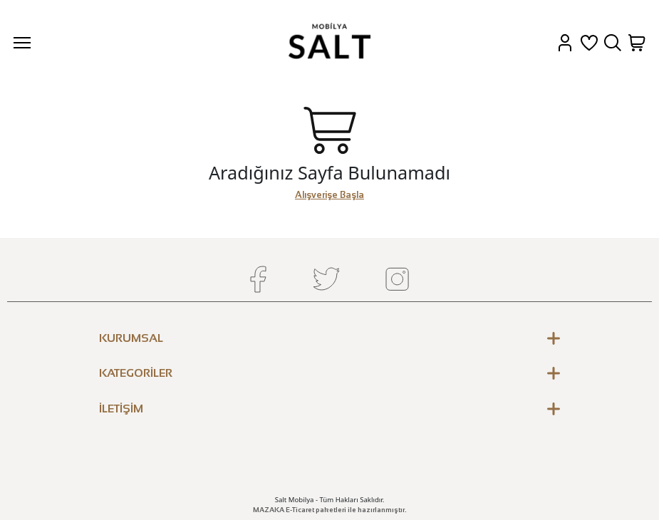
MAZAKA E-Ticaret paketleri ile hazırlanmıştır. (330, 510)
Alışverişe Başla (329, 194)
